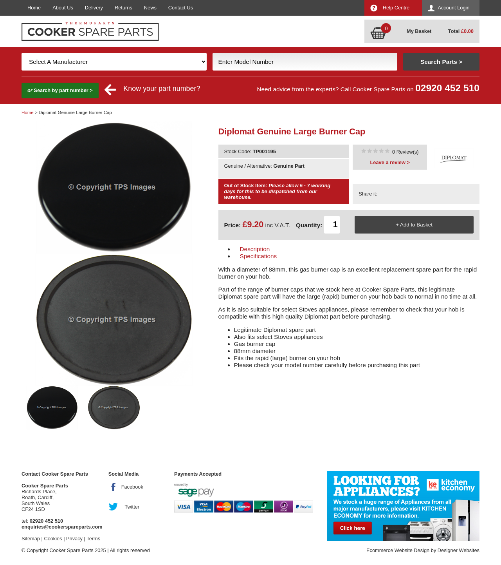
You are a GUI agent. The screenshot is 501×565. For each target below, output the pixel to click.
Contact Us (180, 8)
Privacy (74, 538)
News (150, 8)
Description (255, 249)
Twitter (131, 507)
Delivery (94, 8)
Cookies (53, 538)
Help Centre (396, 8)
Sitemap (31, 538)
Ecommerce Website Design (397, 550)
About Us (62, 8)
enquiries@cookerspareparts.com (62, 527)
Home (34, 8)
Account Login (453, 8)
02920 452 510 (447, 88)
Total (461, 31)
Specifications (258, 256)
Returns (123, 8)
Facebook (132, 487)
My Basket (419, 31)
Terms (93, 538)
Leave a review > (390, 162)
